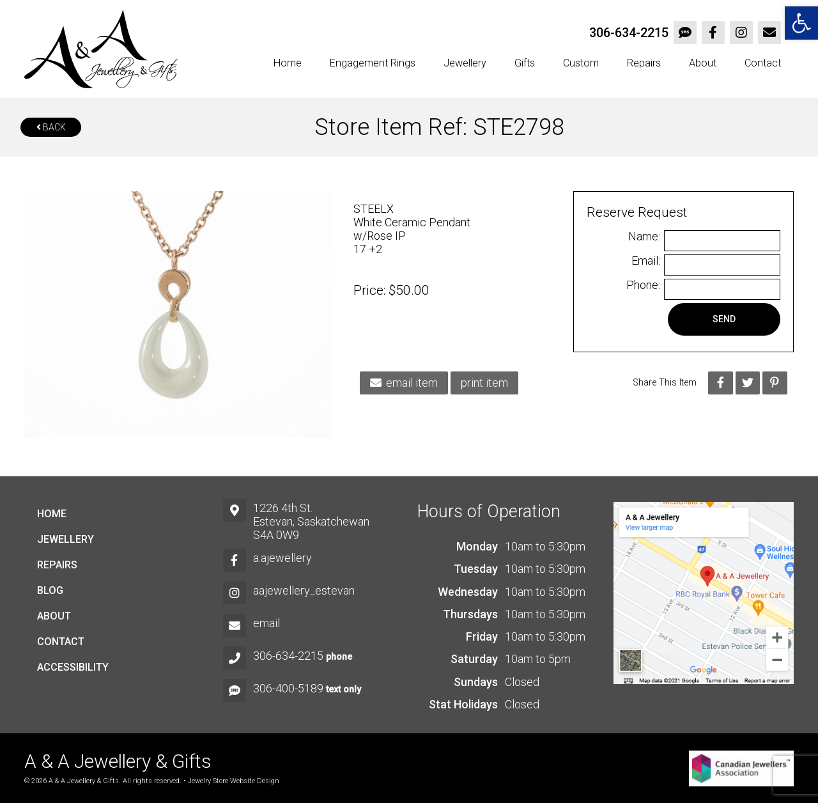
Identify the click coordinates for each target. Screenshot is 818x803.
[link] (801, 23)
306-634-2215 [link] (628, 32)
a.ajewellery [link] (282, 558)
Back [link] (51, 127)
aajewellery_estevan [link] (304, 590)
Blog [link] (50, 590)
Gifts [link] (524, 63)
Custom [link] (581, 63)
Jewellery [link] (465, 63)
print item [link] (484, 382)
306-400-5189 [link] (288, 688)
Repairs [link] (644, 63)
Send (724, 319)
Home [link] (288, 63)
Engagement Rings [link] (372, 63)
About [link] (702, 63)
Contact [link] (763, 63)
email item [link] (404, 382)
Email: (645, 260)
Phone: (643, 285)
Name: (644, 236)
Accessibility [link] (73, 667)
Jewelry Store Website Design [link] (233, 781)
